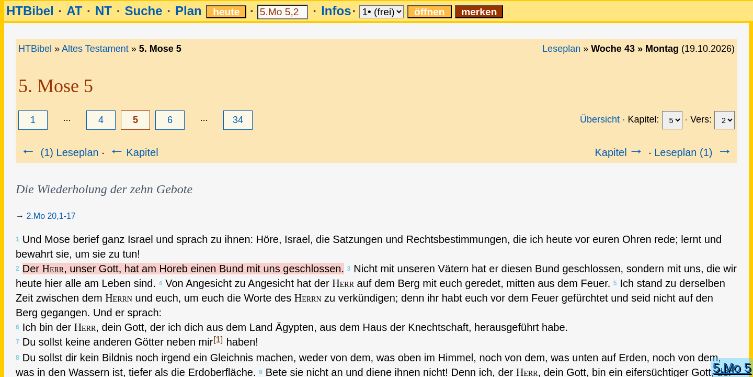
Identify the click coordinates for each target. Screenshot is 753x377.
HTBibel (30, 11)
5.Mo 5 (732, 367)
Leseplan (561, 48)
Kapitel (132, 152)
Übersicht (600, 119)
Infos (336, 11)
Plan (188, 11)
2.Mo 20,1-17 (50, 216)
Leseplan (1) (694, 152)
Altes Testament (95, 48)
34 (238, 120)
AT (74, 11)
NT (103, 11)
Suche (143, 11)
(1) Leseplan (59, 152)
